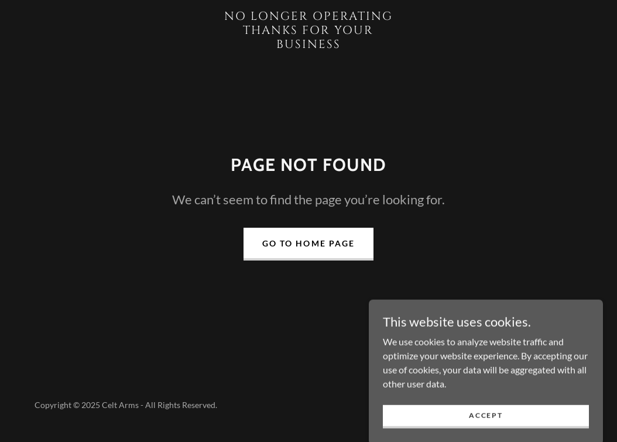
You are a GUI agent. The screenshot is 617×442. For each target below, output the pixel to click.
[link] (309, 44)
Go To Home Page (308, 243)
